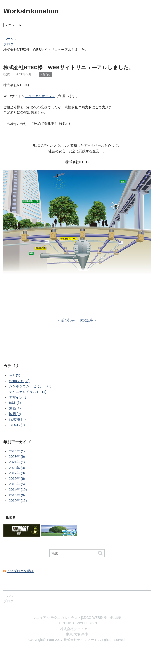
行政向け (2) (18, 419)
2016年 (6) (17, 479)
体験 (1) (15, 403)
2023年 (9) (17, 457)
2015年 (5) (17, 484)
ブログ (8, 44)
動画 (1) (15, 408)
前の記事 (68, 320)
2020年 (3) (17, 468)
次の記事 (86, 320)
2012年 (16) (18, 501)
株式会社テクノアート (80, 640)
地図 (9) (15, 414)
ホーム (8, 39)
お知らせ (45, 74)
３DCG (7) (17, 425)
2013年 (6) (17, 495)
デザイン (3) (18, 397)
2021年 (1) (17, 462)
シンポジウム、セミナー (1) (30, 386)
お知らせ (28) (19, 381)
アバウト (10, 596)
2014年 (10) (18, 490)
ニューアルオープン (40, 96)
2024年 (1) (17, 451)
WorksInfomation (31, 11)
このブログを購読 (20, 571)
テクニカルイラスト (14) (28, 392)
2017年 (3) (17, 473)
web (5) (14, 375)
